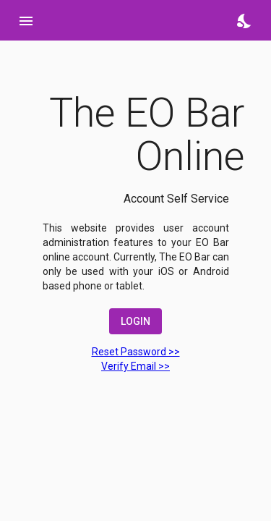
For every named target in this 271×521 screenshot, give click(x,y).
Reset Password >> (136, 351)
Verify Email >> (135, 366)
